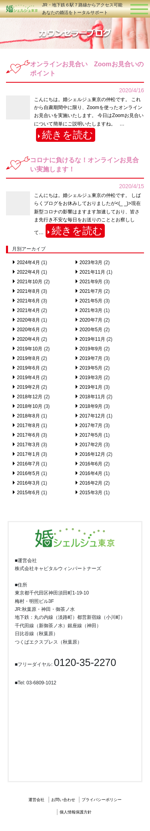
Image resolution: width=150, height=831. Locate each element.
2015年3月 (91, 492)
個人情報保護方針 (76, 812)
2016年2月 (91, 483)
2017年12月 (92, 416)
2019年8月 (28, 358)
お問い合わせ (63, 799)
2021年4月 (28, 310)
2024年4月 (28, 262)
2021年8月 (28, 291)
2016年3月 (28, 483)
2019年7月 (91, 358)
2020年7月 (91, 320)
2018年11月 (92, 397)
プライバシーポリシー (102, 799)
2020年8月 (28, 320)
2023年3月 (91, 262)
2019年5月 (91, 368)
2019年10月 (29, 349)
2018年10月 (29, 406)
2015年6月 (28, 492)
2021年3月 (91, 310)
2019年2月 (28, 387)
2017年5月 (91, 435)
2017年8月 (28, 425)
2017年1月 (28, 454)
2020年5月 (91, 329)
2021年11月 (92, 272)
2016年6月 (91, 464)
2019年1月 (91, 387)
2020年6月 (28, 329)
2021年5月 (91, 301)
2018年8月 (28, 416)
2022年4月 (28, 272)
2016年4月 (91, 473)
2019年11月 (92, 339)
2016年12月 (92, 454)
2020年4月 (28, 339)
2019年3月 (91, 377)
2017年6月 (28, 435)
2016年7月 (28, 464)
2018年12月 (29, 397)
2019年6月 (28, 368)
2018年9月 (91, 406)
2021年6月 (28, 301)
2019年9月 (91, 349)
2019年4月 (28, 377)
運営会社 (36, 799)
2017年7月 (91, 425)
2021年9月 (91, 281)
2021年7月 (91, 291)
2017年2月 (91, 444)
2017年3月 (28, 444)
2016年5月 (28, 473)
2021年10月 (29, 281)
